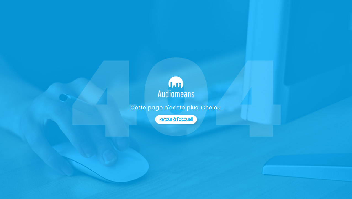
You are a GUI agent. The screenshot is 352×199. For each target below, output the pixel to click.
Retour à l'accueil (176, 119)
